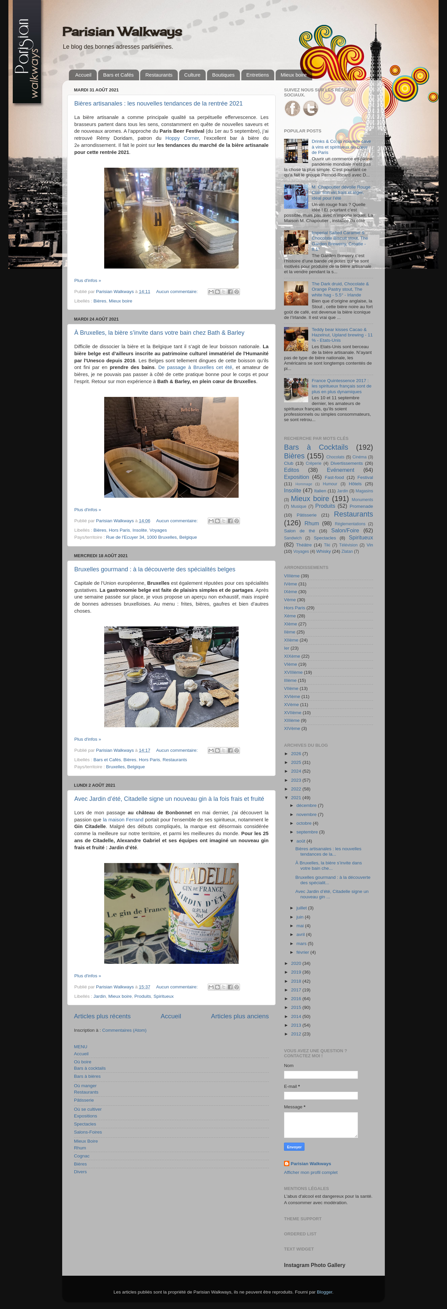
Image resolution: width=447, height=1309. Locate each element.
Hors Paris (119, 530)
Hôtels (355, 483)
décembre (307, 805)
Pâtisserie (84, 1100)
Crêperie (314, 463)
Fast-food (334, 477)
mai (300, 925)
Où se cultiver (88, 1109)
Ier (286, 648)
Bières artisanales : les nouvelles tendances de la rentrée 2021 (158, 103)
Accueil (83, 75)
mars (302, 943)
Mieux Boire (86, 1141)
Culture (192, 75)
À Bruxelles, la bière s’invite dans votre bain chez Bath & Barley (159, 332)
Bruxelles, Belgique (125, 766)
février (303, 952)
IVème (290, 583)
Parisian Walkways (122, 31)
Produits (142, 996)
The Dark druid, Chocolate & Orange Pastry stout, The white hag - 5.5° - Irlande (340, 289)
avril (301, 934)
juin (300, 916)
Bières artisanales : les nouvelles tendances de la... (328, 851)
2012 (296, 1033)
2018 (296, 981)
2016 (296, 998)
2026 (296, 753)
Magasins (364, 491)
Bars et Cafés (118, 75)
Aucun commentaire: (177, 291)
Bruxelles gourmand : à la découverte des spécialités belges (154, 569)
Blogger (324, 1292)
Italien (320, 490)
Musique (299, 506)
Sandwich (293, 538)
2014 (296, 1016)
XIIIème (292, 720)
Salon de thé (299, 530)
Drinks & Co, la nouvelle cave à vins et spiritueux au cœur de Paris (341, 147)
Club (288, 463)
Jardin (99, 996)
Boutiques (223, 75)
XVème (291, 704)
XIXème (292, 656)
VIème (290, 664)
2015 (296, 1007)
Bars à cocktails (90, 1068)
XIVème (292, 728)
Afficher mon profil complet (311, 1172)
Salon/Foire (345, 530)
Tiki (327, 545)
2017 (296, 989)
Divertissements (346, 463)
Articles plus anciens (240, 1016)
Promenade (361, 506)
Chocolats (335, 457)
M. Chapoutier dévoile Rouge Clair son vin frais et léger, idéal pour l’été (341, 192)
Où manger (85, 1085)
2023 (296, 780)
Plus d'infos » (87, 280)
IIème (289, 632)
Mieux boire (294, 75)
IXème (290, 591)
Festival (365, 477)
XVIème (292, 696)
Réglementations (350, 524)
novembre (307, 814)
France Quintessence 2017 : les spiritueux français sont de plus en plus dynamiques (341, 386)
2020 (296, 963)
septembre (307, 831)
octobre (304, 823)
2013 (296, 1025)
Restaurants (158, 75)
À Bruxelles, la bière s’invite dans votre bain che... (328, 865)
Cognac (82, 1155)
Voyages (158, 530)
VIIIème (292, 575)
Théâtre (304, 544)
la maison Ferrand (123, 819)
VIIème (291, 688)
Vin (370, 544)
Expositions (85, 1115)
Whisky (323, 551)
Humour (330, 484)
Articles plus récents (102, 1016)
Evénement (340, 470)
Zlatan (347, 551)
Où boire (82, 1061)
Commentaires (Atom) (124, 1030)
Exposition (296, 477)
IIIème (290, 680)
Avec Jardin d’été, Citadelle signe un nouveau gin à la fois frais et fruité (169, 798)
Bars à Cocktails (316, 447)
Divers (80, 1171)
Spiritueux (164, 996)
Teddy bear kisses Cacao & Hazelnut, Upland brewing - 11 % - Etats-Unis (342, 335)
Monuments (362, 499)
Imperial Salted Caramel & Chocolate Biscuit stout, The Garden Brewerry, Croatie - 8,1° (340, 241)
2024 (296, 771)
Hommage (303, 484)
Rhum (80, 1147)
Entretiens (257, 75)
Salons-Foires (88, 1132)
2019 (296, 972)
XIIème (291, 640)
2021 (296, 797)
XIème (290, 623)
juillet (302, 907)
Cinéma (360, 457)
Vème (290, 599)
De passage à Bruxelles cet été (195, 367)
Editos (291, 470)
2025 (296, 762)
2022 (296, 788)
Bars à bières (87, 1076)
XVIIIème (293, 672)
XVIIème (292, 712)
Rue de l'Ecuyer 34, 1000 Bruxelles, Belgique (151, 537)
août (301, 841)
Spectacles (85, 1124)
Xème (290, 615)
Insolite (139, 530)
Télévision (348, 545)
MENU (80, 1046)
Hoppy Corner (182, 138)
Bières (99, 300)
